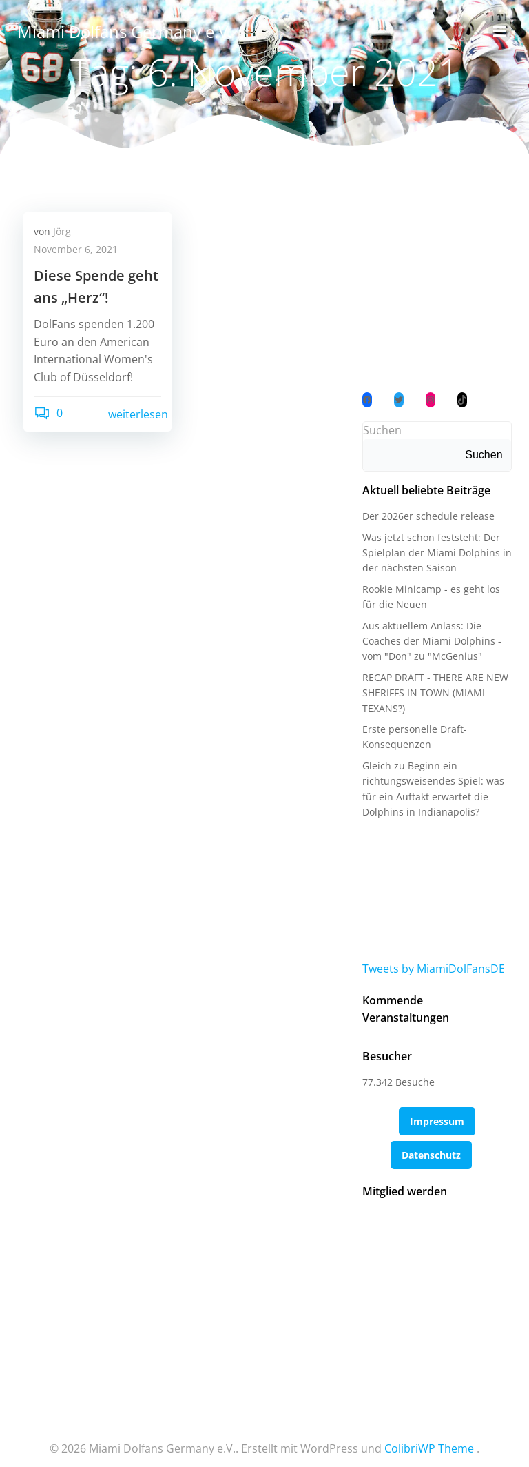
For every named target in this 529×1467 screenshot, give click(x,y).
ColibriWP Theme (429, 1429)
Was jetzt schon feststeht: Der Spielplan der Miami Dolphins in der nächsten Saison (435, 554)
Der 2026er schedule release (427, 517)
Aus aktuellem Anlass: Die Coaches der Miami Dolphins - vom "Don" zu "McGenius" (430, 642)
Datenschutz (431, 1138)
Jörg (62, 232)
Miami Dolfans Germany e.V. (124, 30)
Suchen (381, 430)
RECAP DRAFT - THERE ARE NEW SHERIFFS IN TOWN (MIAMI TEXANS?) (434, 693)
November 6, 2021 (76, 249)
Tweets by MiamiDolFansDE (432, 969)
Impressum (437, 1104)
